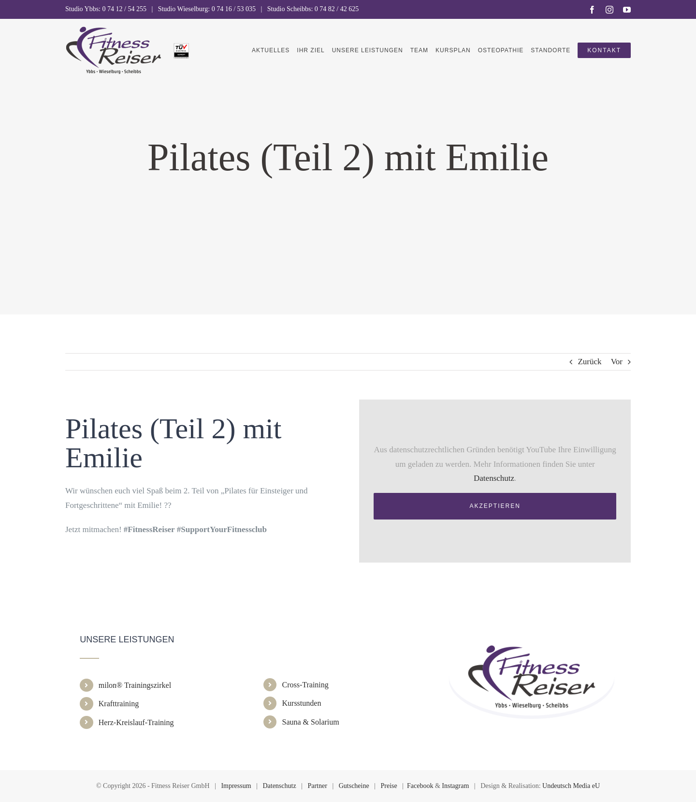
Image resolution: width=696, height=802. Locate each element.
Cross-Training (305, 685)
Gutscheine (354, 785)
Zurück (589, 361)
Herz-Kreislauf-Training (136, 722)
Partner (317, 785)
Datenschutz (494, 478)
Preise (389, 785)
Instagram (455, 785)
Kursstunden (301, 703)
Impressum (236, 785)
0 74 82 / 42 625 (337, 9)
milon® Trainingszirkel (135, 685)
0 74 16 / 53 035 (234, 9)
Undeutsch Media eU (571, 785)
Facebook (420, 785)
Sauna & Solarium (310, 722)
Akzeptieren (495, 506)
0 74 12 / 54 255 (124, 9)
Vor (617, 361)
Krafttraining (119, 703)
